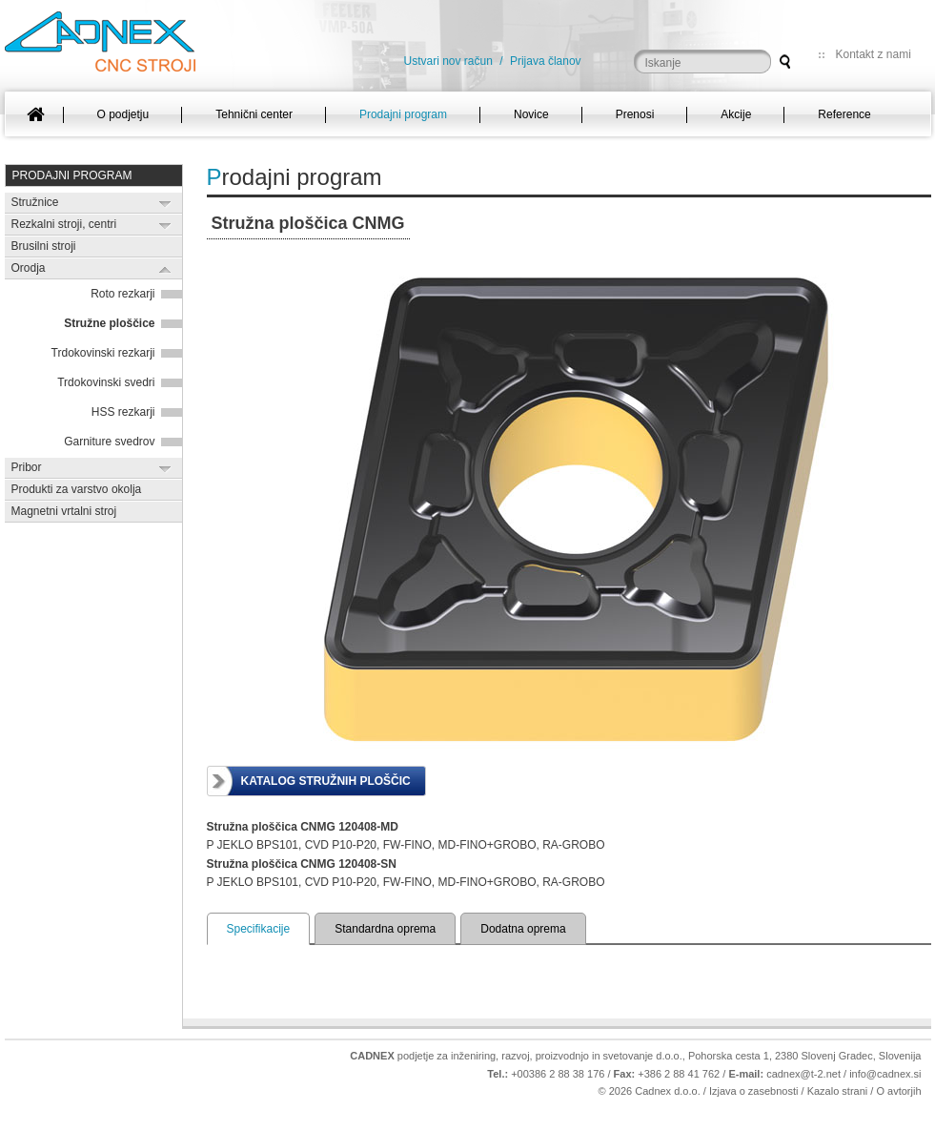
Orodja (28, 268)
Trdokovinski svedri (105, 382)
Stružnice (35, 202)
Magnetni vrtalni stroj (64, 511)
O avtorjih (898, 1091)
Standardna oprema (385, 929)
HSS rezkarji (123, 412)
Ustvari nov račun (448, 61)
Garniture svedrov (109, 441)
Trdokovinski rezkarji (103, 353)
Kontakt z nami (873, 54)
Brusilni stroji (43, 246)
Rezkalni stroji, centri (64, 224)
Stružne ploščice (109, 323)
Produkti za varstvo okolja (76, 489)
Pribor (26, 467)
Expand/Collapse (165, 203)
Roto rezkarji (122, 293)
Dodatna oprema (522, 929)
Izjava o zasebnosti (754, 1091)
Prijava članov (545, 61)
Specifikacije (259, 929)
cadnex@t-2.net (803, 1074)
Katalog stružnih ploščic (326, 781)
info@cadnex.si (885, 1074)
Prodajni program (72, 175)
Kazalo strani (837, 1091)
